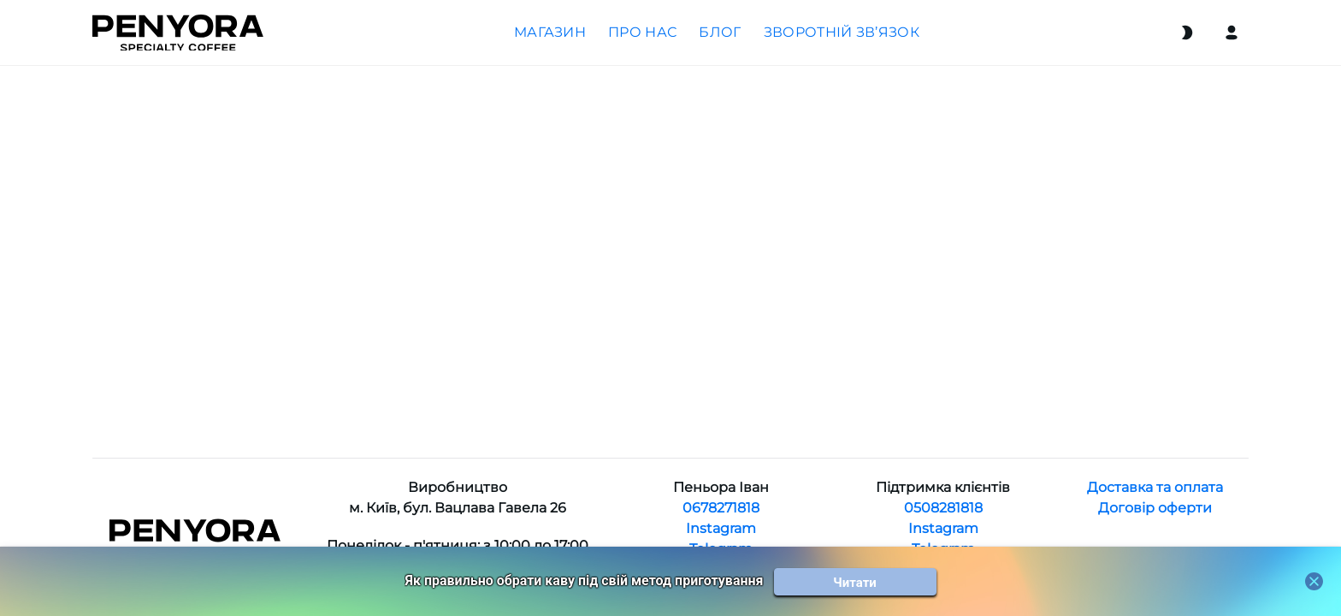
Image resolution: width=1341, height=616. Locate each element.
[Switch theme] (1187, 32)
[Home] (177, 33)
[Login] (1231, 32)
